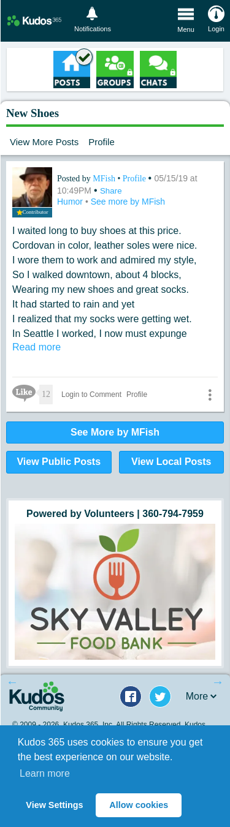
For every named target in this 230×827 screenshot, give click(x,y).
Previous (12, 682)
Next (218, 682)
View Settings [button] (54, 805)
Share (111, 190)
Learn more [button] (45, 773)
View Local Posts (171, 461)
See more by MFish (128, 201)
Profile (101, 142)
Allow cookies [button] (138, 805)
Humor (71, 201)
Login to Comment (91, 394)
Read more (36, 347)
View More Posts (44, 142)
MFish (105, 178)
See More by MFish (115, 432)
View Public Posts (59, 461)
